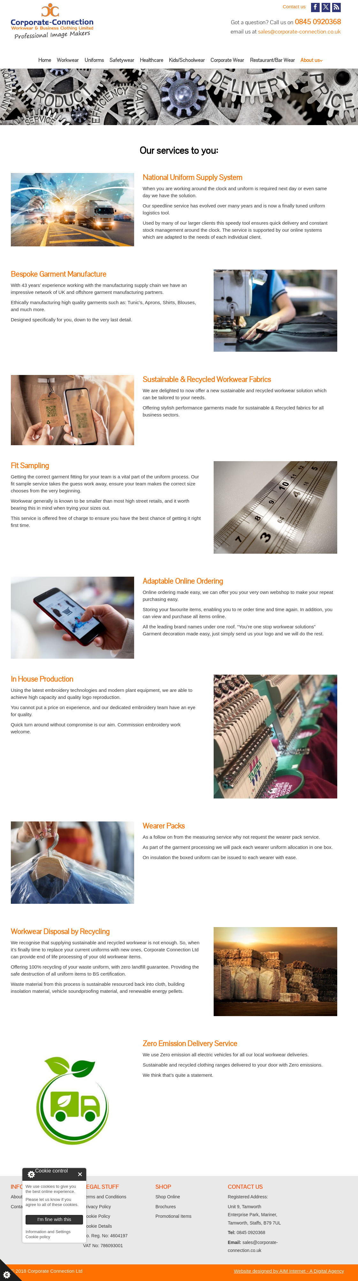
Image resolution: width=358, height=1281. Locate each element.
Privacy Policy (97, 1206)
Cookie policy (38, 1236)
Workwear (68, 60)
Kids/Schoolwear (187, 60)
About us (310, 60)
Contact (18, 1206)
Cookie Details (97, 1226)
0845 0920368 (318, 21)
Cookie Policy (96, 1216)
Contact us (294, 6)
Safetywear (122, 60)
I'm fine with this (80, 1174)
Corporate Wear (227, 60)
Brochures (166, 1206)
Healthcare (151, 60)
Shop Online (168, 1196)
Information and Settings (48, 1231)
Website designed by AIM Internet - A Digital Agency (289, 1271)
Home (44, 60)
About (17, 1196)
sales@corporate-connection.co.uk (299, 31)
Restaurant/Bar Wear (272, 60)
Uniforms (94, 60)
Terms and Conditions (104, 1196)
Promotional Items (174, 1216)
